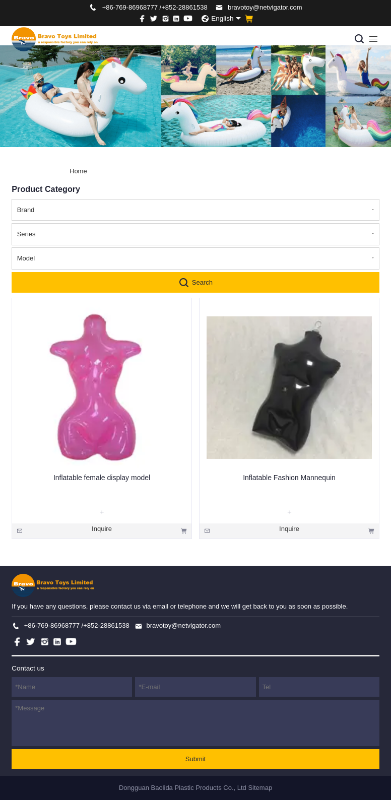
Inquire (102, 528)
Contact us (28, 668)
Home (78, 171)
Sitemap (260, 787)
